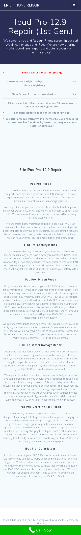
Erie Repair (21, 5)
